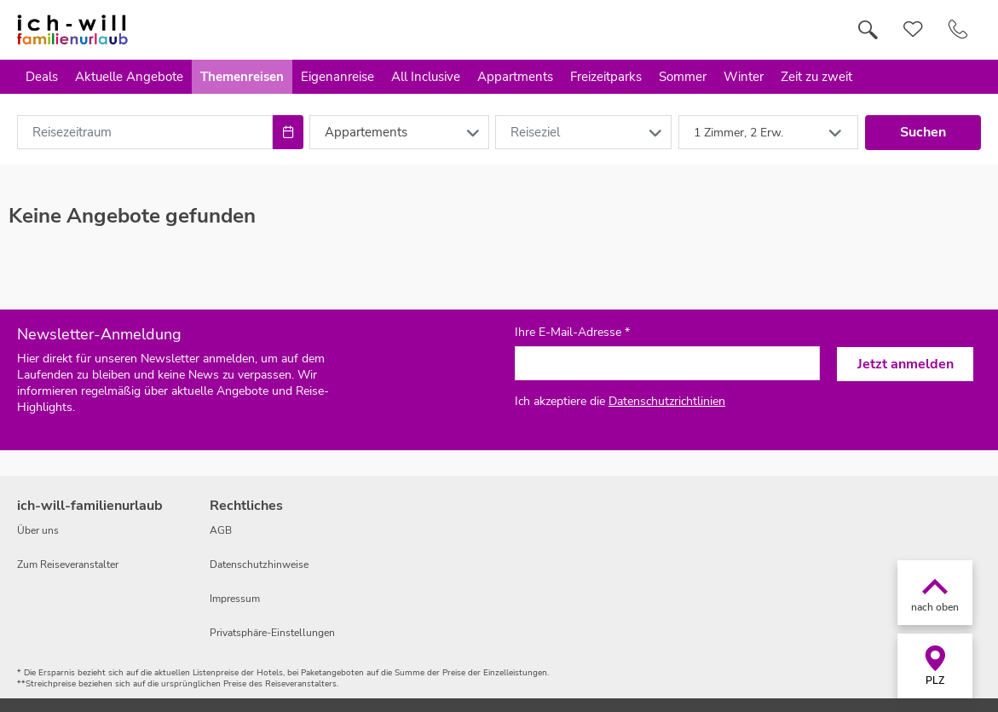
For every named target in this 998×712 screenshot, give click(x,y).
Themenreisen (242, 76)
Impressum (235, 598)
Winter (744, 76)
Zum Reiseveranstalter (67, 564)
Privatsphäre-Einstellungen (272, 633)
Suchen (923, 132)
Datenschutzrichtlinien (667, 401)
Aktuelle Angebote (129, 76)
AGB (221, 530)
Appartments (515, 76)
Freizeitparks (606, 76)
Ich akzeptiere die (620, 401)
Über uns (38, 530)
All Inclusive (425, 76)
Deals (42, 76)
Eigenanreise (337, 76)
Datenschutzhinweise (259, 564)
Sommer (683, 76)
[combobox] (145, 132)
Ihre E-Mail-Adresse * (572, 333)
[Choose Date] (288, 132)
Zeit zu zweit (816, 76)
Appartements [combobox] (366, 132)
